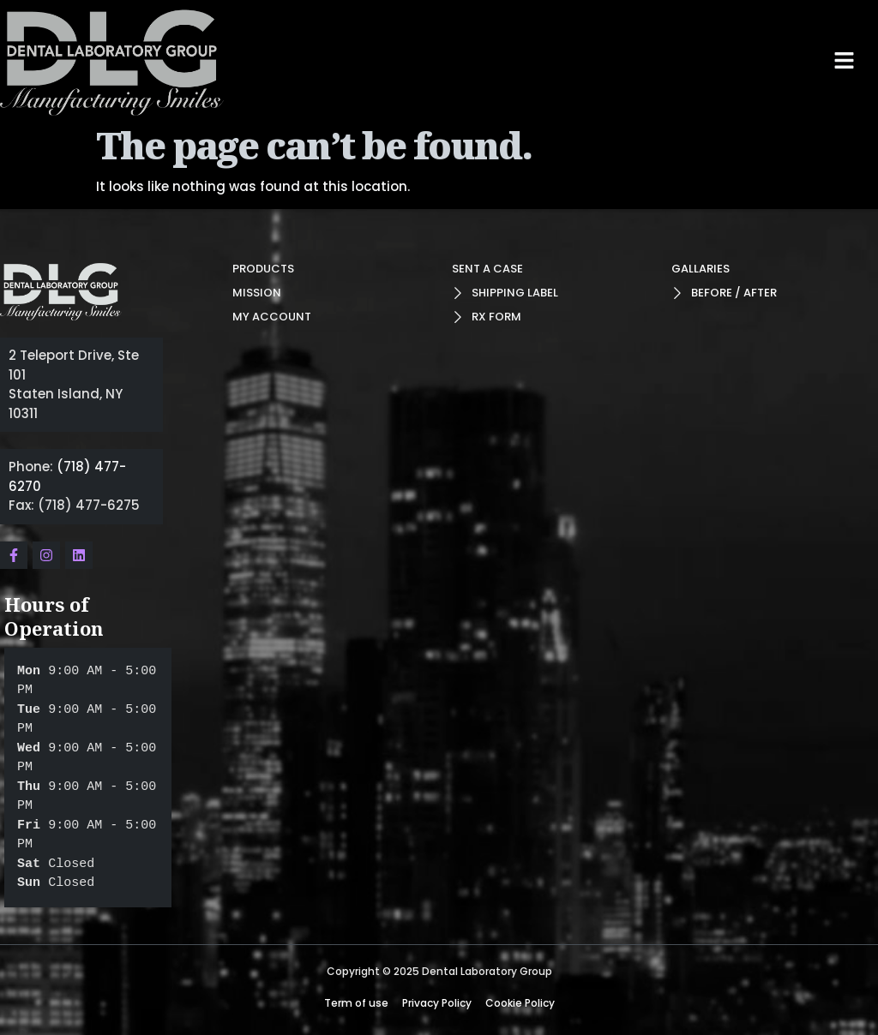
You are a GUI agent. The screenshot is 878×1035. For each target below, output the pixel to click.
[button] (844, 61)
